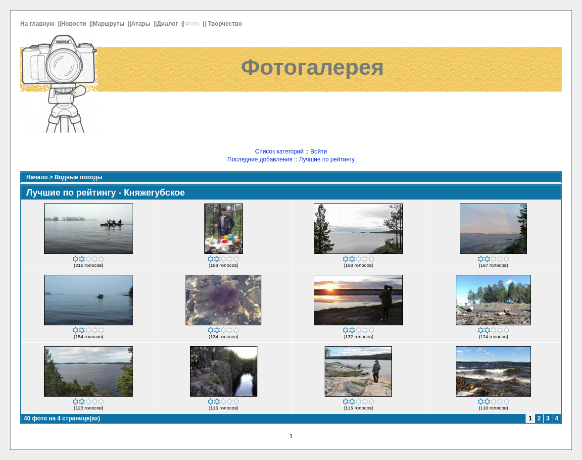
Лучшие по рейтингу (326, 159)
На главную (38, 23)
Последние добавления (259, 159)
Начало (37, 177)
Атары (141, 23)
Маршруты (109, 23)
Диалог (168, 23)
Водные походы (78, 177)
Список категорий (279, 151)
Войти (318, 151)
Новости (74, 23)
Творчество (225, 23)
